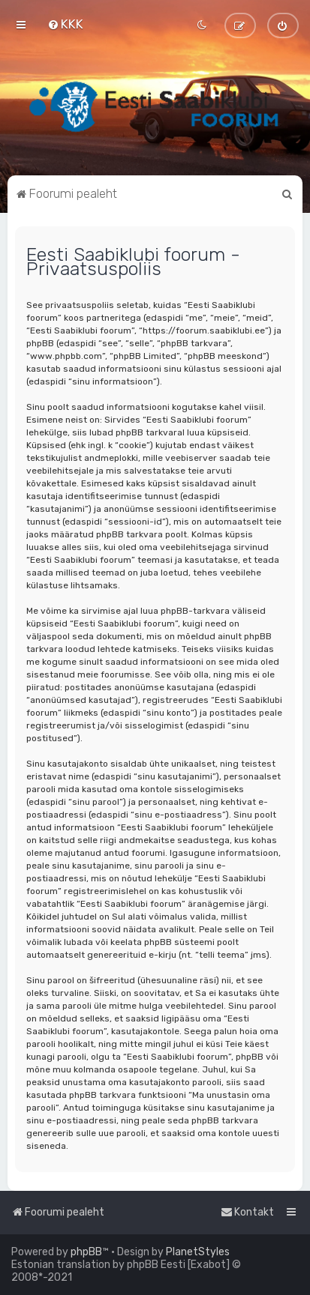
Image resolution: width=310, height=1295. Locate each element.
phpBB (86, 1252)
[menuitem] (65, 24)
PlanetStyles (198, 1252)
